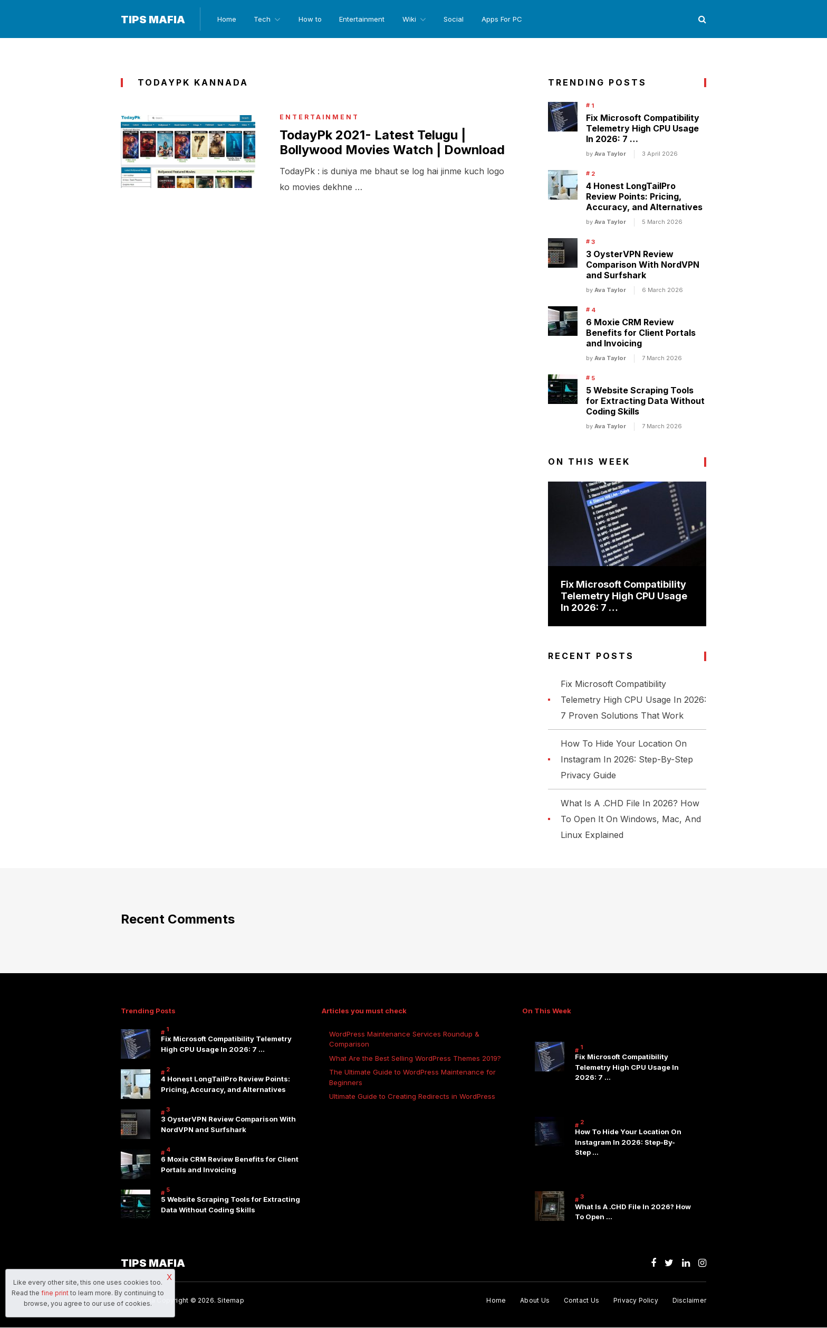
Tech (262, 19)
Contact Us (581, 1300)
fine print (55, 1293)
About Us (534, 1300)
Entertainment (364, 19)
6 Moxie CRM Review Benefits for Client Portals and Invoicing (641, 333)
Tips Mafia (153, 19)
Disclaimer (689, 1300)
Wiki (412, 19)
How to (311, 19)
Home (225, 19)
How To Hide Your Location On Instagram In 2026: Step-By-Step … (628, 1142)
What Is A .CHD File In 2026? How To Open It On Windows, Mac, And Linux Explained (631, 819)
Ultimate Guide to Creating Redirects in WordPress (412, 1096)
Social (458, 19)
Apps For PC (506, 19)
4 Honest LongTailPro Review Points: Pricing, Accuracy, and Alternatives (644, 197)
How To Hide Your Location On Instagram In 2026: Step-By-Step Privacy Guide (627, 759)
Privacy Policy (635, 1300)
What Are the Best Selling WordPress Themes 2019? (415, 1058)
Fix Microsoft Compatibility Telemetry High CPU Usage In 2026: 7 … (642, 129)
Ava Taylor (610, 154)
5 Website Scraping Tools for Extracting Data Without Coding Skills (645, 401)
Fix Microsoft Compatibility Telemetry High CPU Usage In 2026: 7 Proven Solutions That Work (633, 700)
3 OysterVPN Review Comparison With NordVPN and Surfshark (642, 265)
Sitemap (230, 1300)
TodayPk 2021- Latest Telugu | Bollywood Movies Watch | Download (373, 150)
